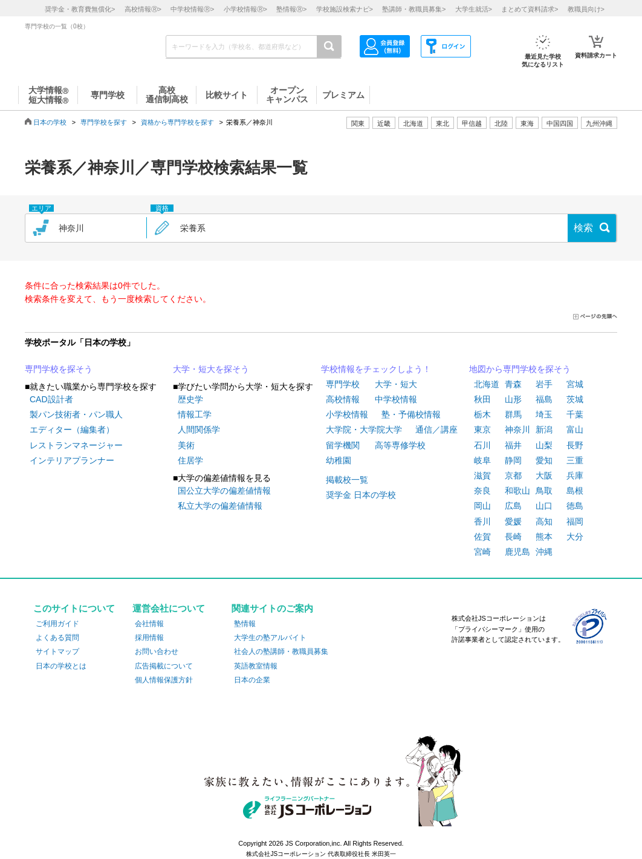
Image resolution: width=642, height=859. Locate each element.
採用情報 (149, 637)
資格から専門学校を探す (177, 122)
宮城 (574, 384)
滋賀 (482, 475)
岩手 (544, 384)
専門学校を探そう (58, 369)
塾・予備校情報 (411, 414)
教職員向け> (586, 9)
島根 (574, 490)
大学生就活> (473, 9)
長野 (574, 445)
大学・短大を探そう (211, 369)
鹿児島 (517, 552)
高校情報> (143, 9)
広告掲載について (164, 666)
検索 (583, 228)
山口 (544, 506)
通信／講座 (436, 429)
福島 (544, 399)
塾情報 (245, 623)
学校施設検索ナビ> (344, 9)
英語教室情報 (255, 666)
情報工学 (195, 414)
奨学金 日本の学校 (361, 495)
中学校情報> (192, 9)
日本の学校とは (61, 666)
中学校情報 (396, 399)
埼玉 (544, 414)
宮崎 (482, 552)
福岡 (574, 521)
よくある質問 (57, 637)
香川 (482, 521)
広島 (513, 506)
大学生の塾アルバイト (270, 637)
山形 (513, 399)
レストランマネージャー (76, 445)
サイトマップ (57, 651)
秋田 (482, 399)
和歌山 (517, 490)
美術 (186, 445)
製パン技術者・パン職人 (76, 414)
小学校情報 (347, 414)
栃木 (482, 414)
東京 (482, 429)
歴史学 (190, 399)
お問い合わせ (156, 651)
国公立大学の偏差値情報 (224, 490)
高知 (544, 521)
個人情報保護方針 (164, 680)
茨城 (574, 399)
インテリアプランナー (72, 460)
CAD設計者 (51, 399)
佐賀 (482, 536)
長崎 (513, 536)
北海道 (413, 123)
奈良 (482, 490)
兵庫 (574, 475)
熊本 (544, 536)
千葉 (574, 414)
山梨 (544, 445)
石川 (482, 445)
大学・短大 (396, 384)
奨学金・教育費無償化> (80, 9)
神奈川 (517, 429)
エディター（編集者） (72, 429)
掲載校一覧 (347, 480)
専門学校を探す (103, 122)
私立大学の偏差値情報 (220, 506)
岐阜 (482, 460)
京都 (513, 475)
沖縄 (544, 552)
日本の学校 (49, 122)
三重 (574, 460)
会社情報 (149, 623)
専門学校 (343, 384)
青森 (513, 384)
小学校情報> (245, 9)
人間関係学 (199, 429)
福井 (513, 445)
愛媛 (513, 521)
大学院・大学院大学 (364, 429)
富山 (574, 429)
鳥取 (544, 490)
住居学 (190, 460)
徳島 (574, 506)
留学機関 (343, 445)
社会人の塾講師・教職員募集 (281, 651)
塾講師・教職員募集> (414, 9)
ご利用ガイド (57, 623)
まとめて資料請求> (529, 9)
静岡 (513, 460)
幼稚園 (338, 460)
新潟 (544, 429)
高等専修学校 (400, 445)
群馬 (513, 414)
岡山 (482, 506)
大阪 (544, 475)
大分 (574, 536)
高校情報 (343, 399)
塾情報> (291, 9)
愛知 (544, 460)
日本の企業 (252, 680)
